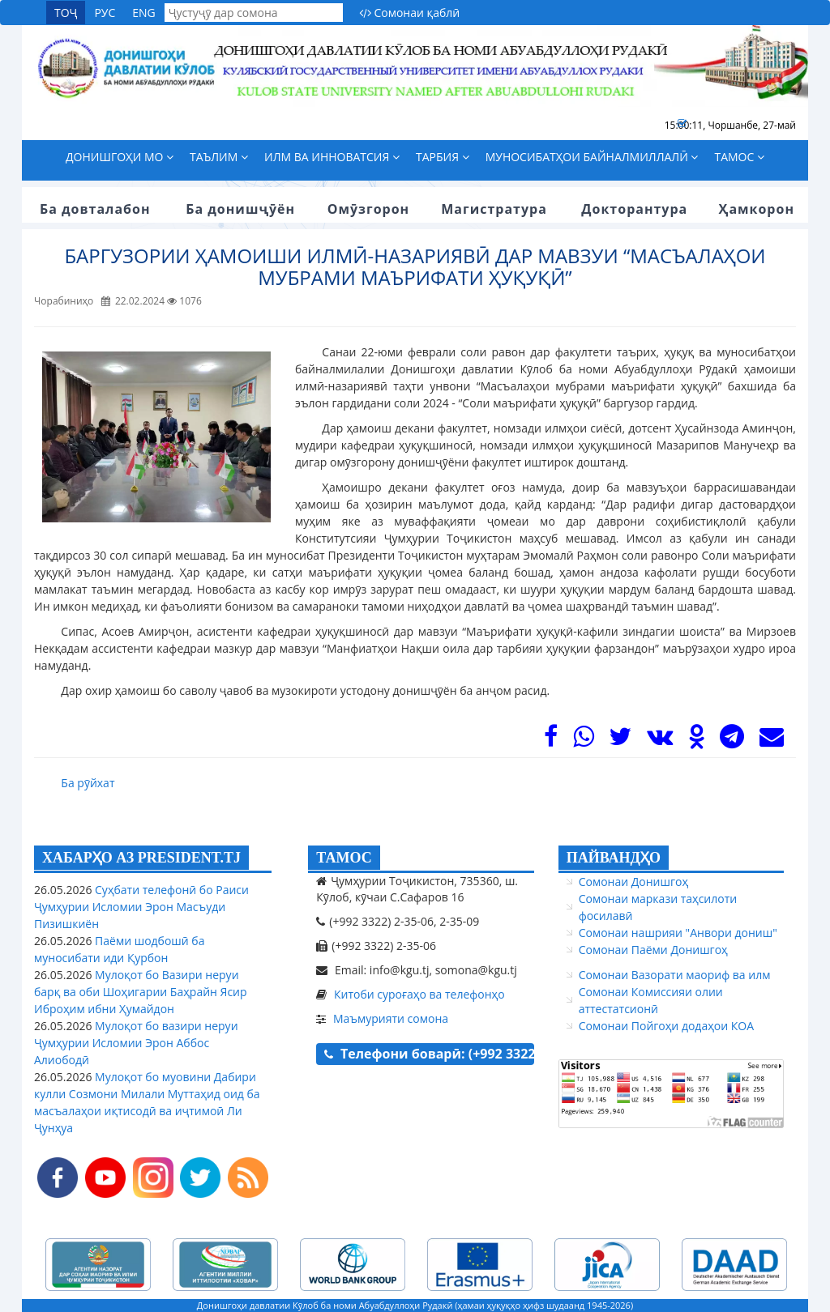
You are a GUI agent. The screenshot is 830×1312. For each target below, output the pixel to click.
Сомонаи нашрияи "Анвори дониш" (678, 932)
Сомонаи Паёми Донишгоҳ (653, 949)
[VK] (660, 740)
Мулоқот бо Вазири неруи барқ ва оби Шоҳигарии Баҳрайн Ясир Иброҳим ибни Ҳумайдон (140, 991)
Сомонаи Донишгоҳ (633, 881)
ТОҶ (65, 12)
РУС (104, 12)
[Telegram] (732, 740)
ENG (144, 12)
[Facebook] (551, 740)
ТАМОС (343, 858)
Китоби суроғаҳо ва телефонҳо (419, 994)
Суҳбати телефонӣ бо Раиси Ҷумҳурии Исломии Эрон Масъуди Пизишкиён (141, 906)
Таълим (219, 156)
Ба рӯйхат (87, 782)
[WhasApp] (583, 740)
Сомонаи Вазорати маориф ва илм (675, 974)
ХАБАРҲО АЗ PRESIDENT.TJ (141, 858)
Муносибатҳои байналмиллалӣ (592, 156)
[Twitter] (620, 740)
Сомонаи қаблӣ (409, 12)
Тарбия (442, 156)
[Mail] (771, 740)
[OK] (696, 740)
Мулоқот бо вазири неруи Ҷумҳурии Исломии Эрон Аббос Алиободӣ (136, 1042)
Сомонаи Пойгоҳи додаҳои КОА (666, 1025)
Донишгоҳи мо (119, 156)
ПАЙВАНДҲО (614, 858)
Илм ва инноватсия (332, 156)
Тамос (739, 156)
